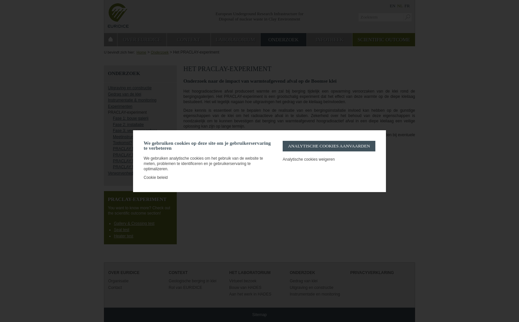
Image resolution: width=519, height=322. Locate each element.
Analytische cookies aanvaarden (329, 145)
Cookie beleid (156, 177)
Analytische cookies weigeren (309, 159)
